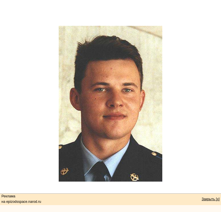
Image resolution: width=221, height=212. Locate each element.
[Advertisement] (110, 13)
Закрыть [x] (211, 199)
